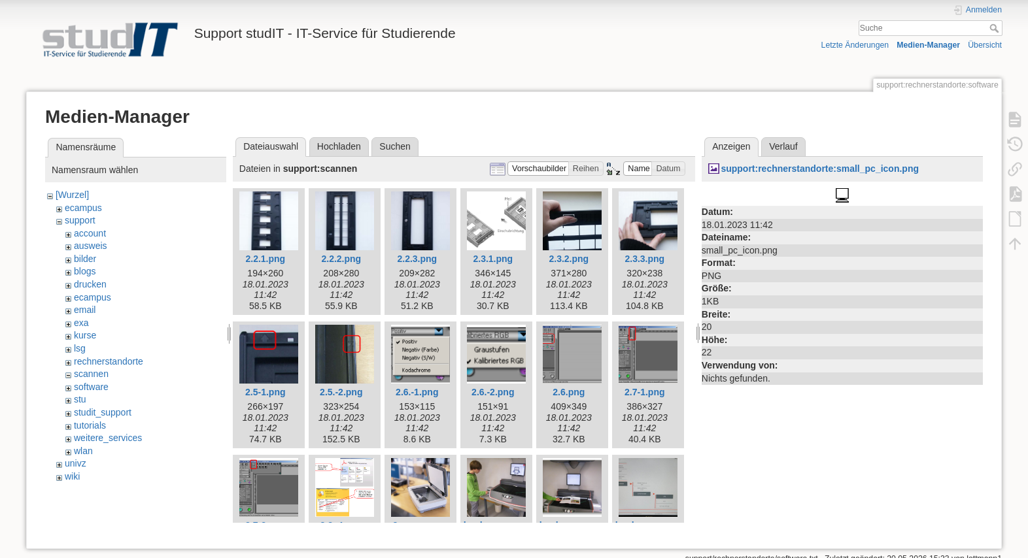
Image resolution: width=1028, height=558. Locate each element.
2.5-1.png (265, 392)
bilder (85, 259)
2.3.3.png (644, 259)
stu (80, 399)
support (80, 220)
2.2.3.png (417, 259)
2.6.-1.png (417, 392)
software (91, 387)
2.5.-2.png (341, 392)
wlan (83, 451)
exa (81, 323)
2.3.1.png (493, 259)
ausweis (90, 245)
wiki (72, 476)
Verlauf (783, 146)
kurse (85, 335)
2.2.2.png (341, 259)
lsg (80, 348)
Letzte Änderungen (855, 45)
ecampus (83, 208)
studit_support (102, 412)
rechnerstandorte (108, 361)
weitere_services (108, 438)
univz (75, 463)
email (84, 309)
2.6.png (569, 392)
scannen (91, 374)
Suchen (394, 146)
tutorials (90, 425)
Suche (995, 28)
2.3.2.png (569, 259)
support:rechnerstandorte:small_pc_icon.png (820, 168)
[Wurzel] (72, 194)
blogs (84, 271)
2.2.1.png (265, 259)
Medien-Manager (928, 45)
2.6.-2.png (492, 392)
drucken (90, 284)
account (90, 233)
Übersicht (985, 45)
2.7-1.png (644, 392)
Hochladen (339, 146)
